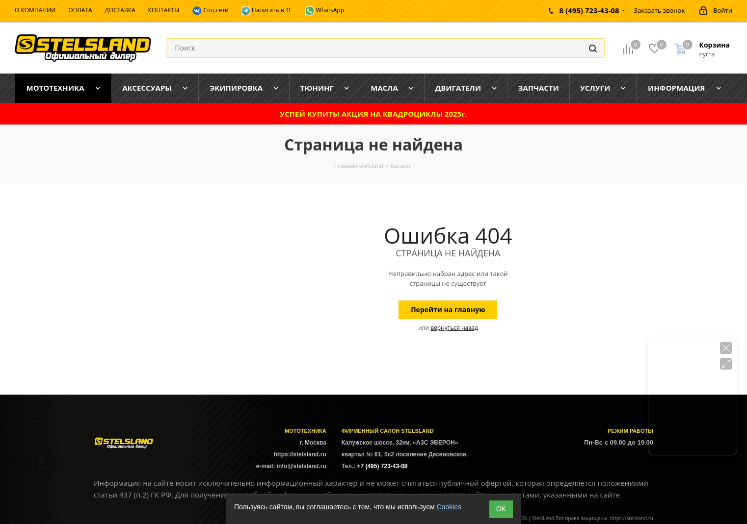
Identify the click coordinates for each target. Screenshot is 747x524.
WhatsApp (325, 11)
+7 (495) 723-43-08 (382, 466)
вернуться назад (454, 328)
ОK (501, 509)
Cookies (448, 507)
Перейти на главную (448, 309)
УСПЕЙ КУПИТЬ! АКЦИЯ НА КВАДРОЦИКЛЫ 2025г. (373, 114)
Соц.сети (210, 11)
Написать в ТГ (266, 10)
